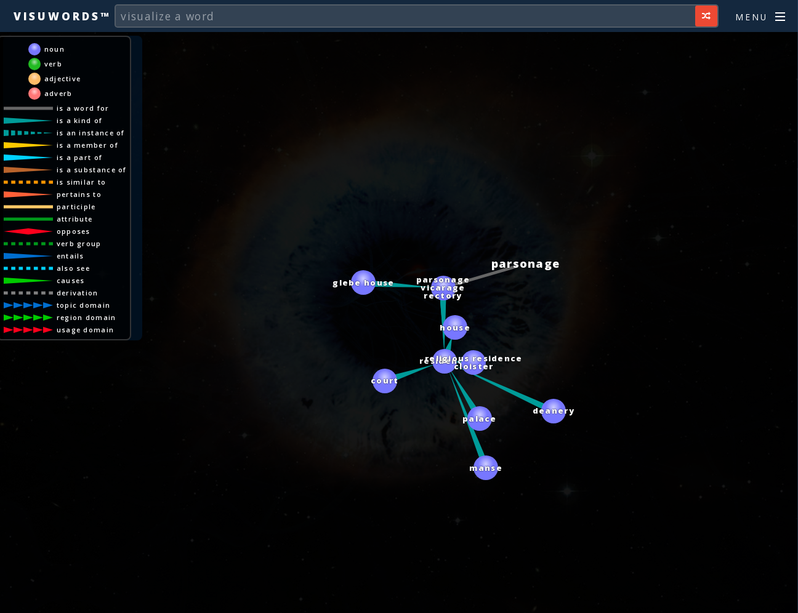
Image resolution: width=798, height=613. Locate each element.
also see (73, 268)
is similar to (82, 181)
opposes (74, 231)
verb (53, 63)
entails (70, 255)
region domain (86, 317)
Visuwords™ (62, 16)
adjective (62, 78)
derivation (78, 292)
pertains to (79, 194)
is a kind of (80, 120)
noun (54, 49)
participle (76, 206)
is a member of (87, 145)
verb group (79, 243)
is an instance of (91, 132)
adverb (58, 93)
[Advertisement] (399, 597)
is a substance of (92, 169)
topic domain (84, 305)
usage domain (86, 329)
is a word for (83, 108)
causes (71, 280)
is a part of (80, 157)
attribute (75, 218)
